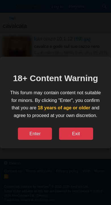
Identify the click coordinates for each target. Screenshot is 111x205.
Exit (76, 133)
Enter (35, 133)
